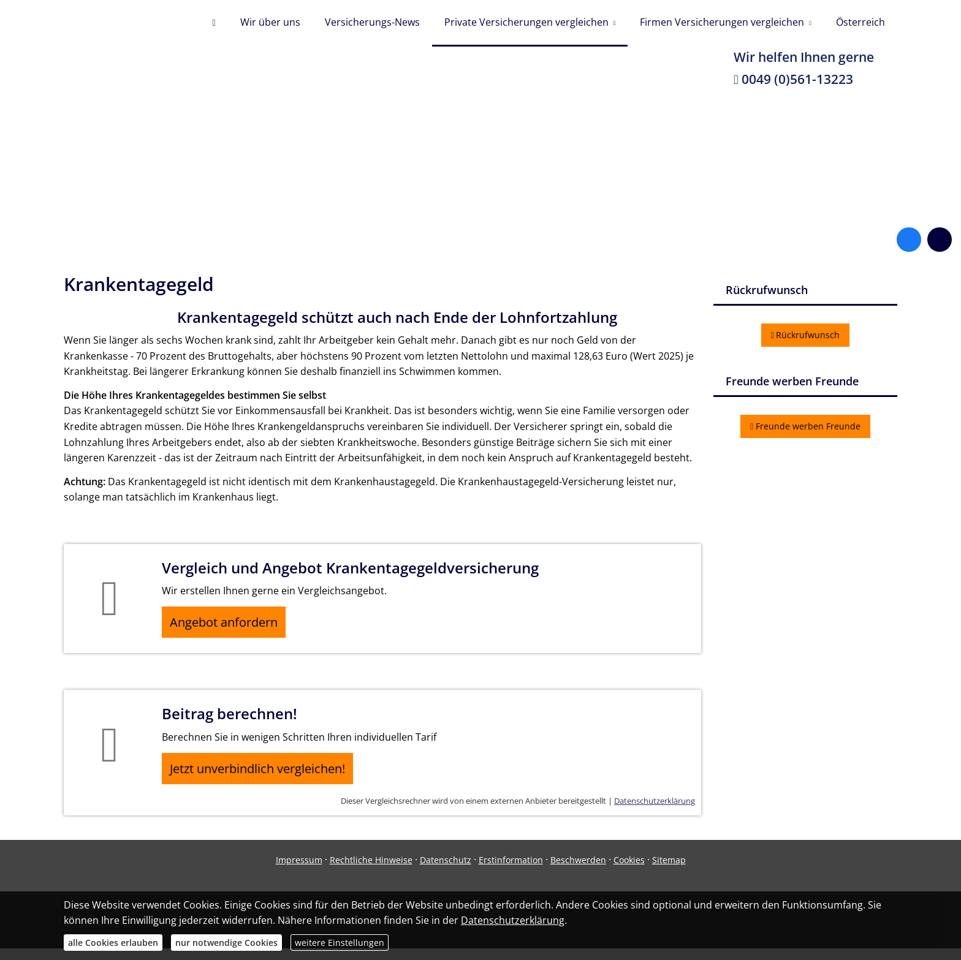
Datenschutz (445, 871)
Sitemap (669, 871)
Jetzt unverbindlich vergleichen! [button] (263, 777)
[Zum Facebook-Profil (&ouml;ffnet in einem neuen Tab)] (909, 242)
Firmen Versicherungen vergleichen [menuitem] (722, 23)
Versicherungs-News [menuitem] (372, 23)
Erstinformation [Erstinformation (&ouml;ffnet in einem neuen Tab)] (511, 871)
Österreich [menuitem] (860, 23)
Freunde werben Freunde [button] (805, 428)
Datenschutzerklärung (654, 812)
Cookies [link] (629, 871)
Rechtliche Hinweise (371, 871)
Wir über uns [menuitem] (270, 23)
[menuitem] (213, 24)
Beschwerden (578, 871)
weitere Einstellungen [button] (339, 942)
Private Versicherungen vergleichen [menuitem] (526, 23)
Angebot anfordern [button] (229, 627)
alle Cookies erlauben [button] (113, 942)
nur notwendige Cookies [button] (226, 942)
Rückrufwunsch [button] (805, 337)
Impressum (299, 871)
